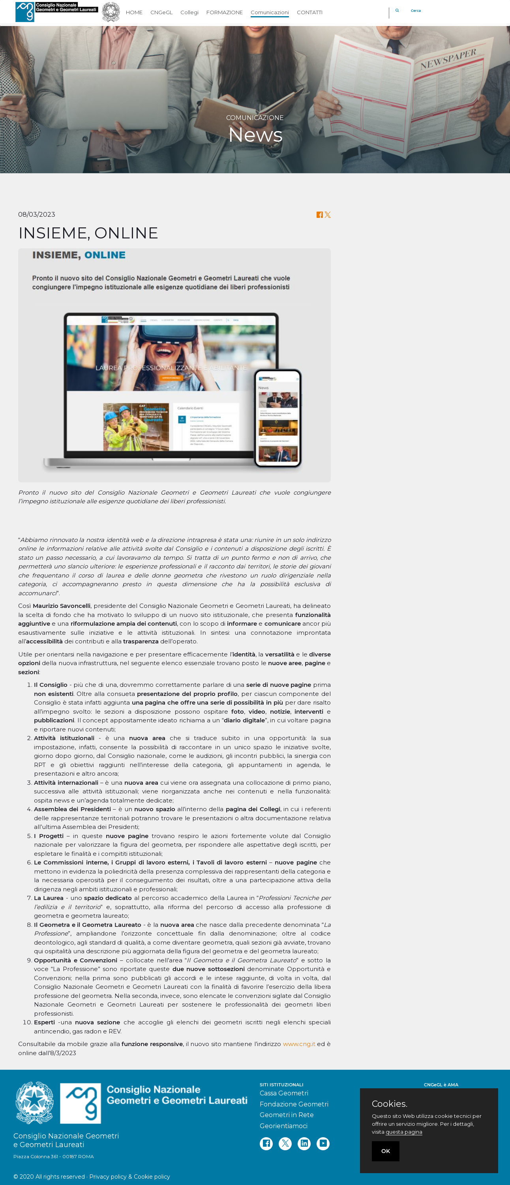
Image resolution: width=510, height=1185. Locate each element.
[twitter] (285, 1143)
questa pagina (404, 1132)
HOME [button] (134, 12)
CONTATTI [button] (309, 12)
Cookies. (389, 1104)
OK (385, 1151)
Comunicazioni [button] (270, 12)
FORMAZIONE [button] (224, 12)
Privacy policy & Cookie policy (129, 1176)
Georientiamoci (284, 1126)
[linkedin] (304, 1143)
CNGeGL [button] (161, 12)
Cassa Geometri (284, 1093)
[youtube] (323, 1143)
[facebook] (266, 1143)
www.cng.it (299, 1044)
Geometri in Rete (287, 1115)
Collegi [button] (189, 12)
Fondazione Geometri (294, 1104)
